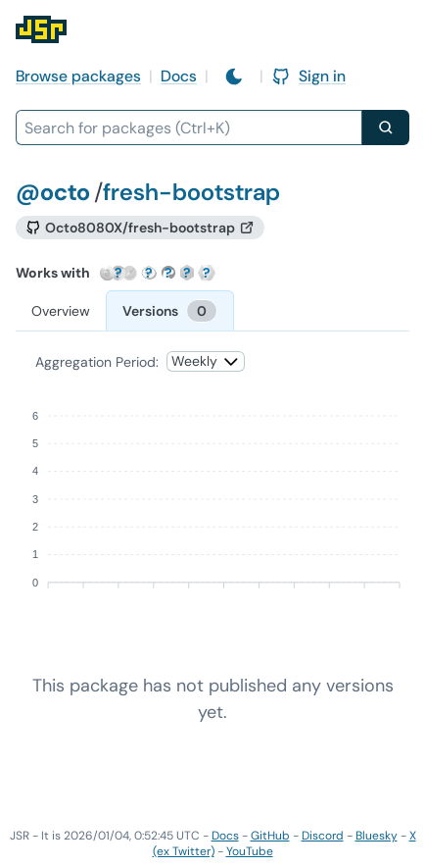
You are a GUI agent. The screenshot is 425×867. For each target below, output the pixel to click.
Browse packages (78, 76)
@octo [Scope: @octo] (53, 192)
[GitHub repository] (140, 227)
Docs (179, 76)
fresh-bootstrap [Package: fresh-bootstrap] (191, 192)
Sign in (308, 76)
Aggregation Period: (97, 362)
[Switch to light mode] (234, 76)
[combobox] (189, 127)
